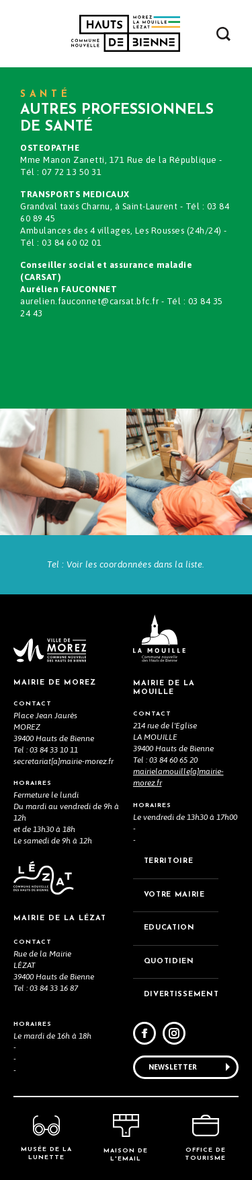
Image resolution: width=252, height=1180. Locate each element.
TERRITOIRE (169, 861)
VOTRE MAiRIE (174, 895)
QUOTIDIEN (169, 961)
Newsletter (173, 1067)
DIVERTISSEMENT (181, 994)
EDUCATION (169, 928)
